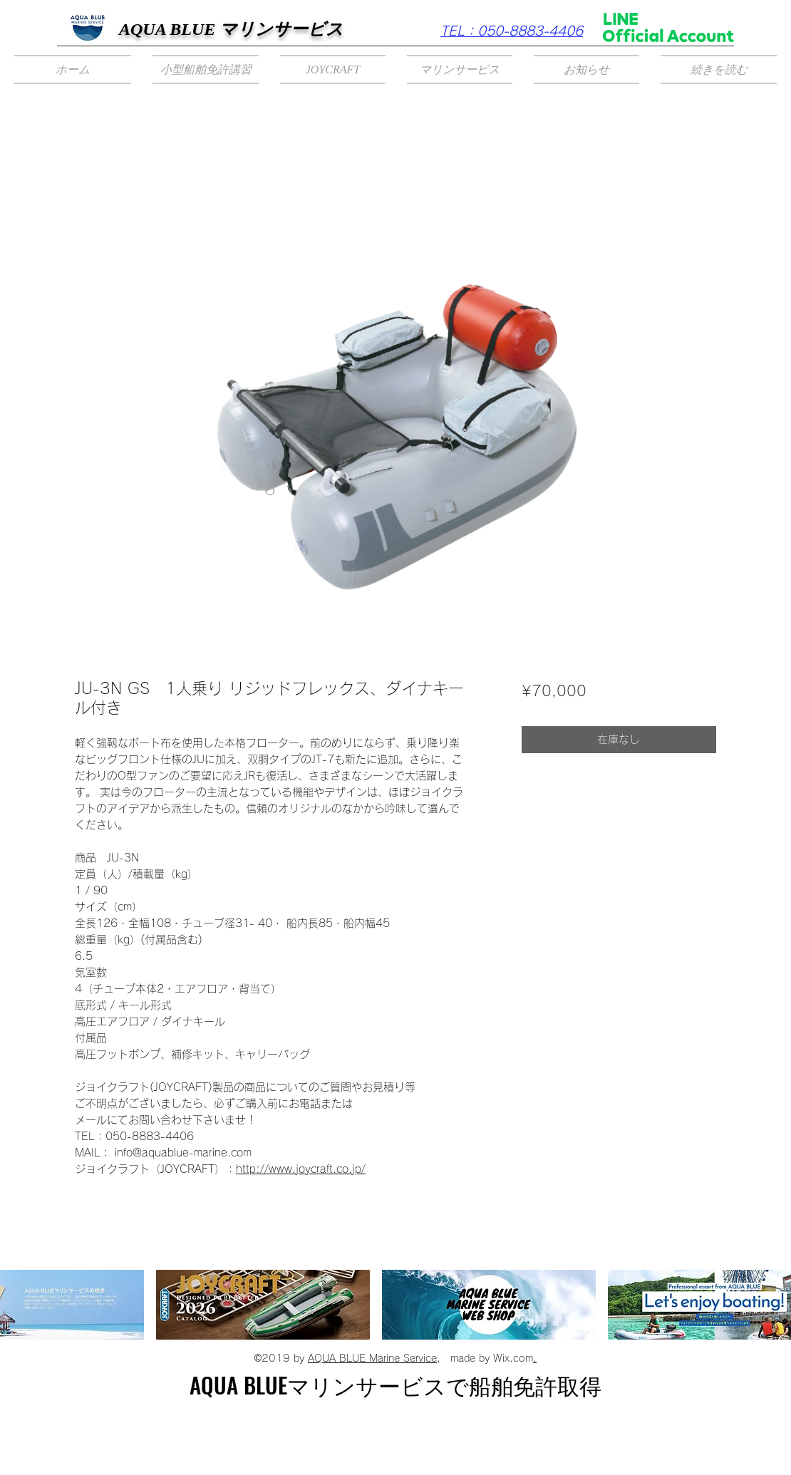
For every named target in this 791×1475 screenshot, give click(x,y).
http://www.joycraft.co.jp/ (301, 1169)
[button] (205, 69)
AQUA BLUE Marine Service (372, 1358)
